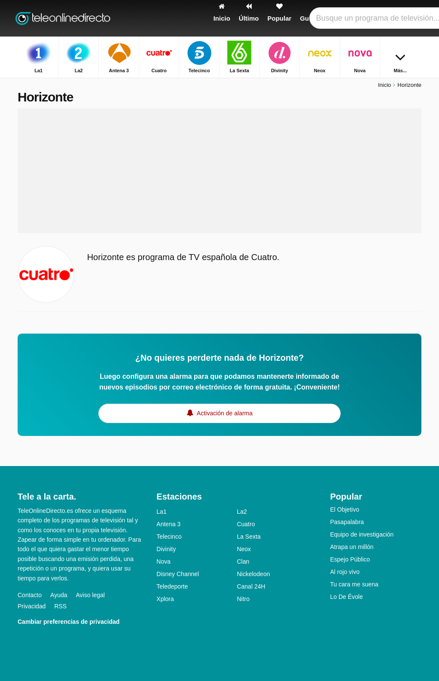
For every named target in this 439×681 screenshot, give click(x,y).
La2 (242, 511)
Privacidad (32, 606)
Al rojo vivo (344, 571)
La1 (161, 511)
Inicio (384, 85)
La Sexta (248, 536)
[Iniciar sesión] (396, 18)
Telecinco (168, 536)
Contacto (30, 595)
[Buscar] (416, 18)
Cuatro (246, 524)
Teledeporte (172, 586)
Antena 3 (168, 524)
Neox (244, 549)
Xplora (165, 598)
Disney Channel (177, 574)
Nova (163, 561)
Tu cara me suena (354, 584)
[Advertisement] (219, 170)
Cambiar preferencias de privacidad (68, 621)
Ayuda (58, 595)
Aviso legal (90, 595)
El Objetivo (344, 509)
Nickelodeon (253, 574)
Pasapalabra (347, 521)
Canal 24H (251, 586)
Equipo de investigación (361, 534)
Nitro (243, 598)
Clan (243, 561)
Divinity (166, 549)
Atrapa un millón (351, 546)
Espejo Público (350, 559)
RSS (60, 606)
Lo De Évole (346, 596)
